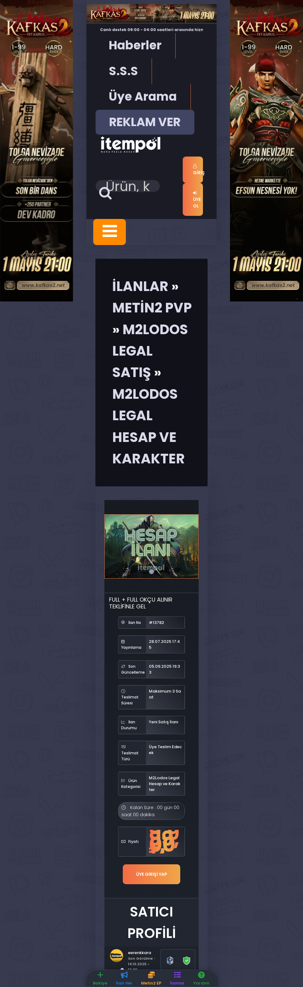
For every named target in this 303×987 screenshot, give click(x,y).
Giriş (198, 170)
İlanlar (140, 285)
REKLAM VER (145, 122)
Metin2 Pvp (152, 307)
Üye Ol (197, 199)
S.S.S (123, 71)
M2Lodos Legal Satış (150, 351)
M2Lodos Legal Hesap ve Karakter (164, 783)
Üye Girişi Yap (151, 874)
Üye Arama (143, 96)
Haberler (135, 45)
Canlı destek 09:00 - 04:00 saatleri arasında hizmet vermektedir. (154, 30)
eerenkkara (139, 952)
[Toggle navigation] (109, 232)
